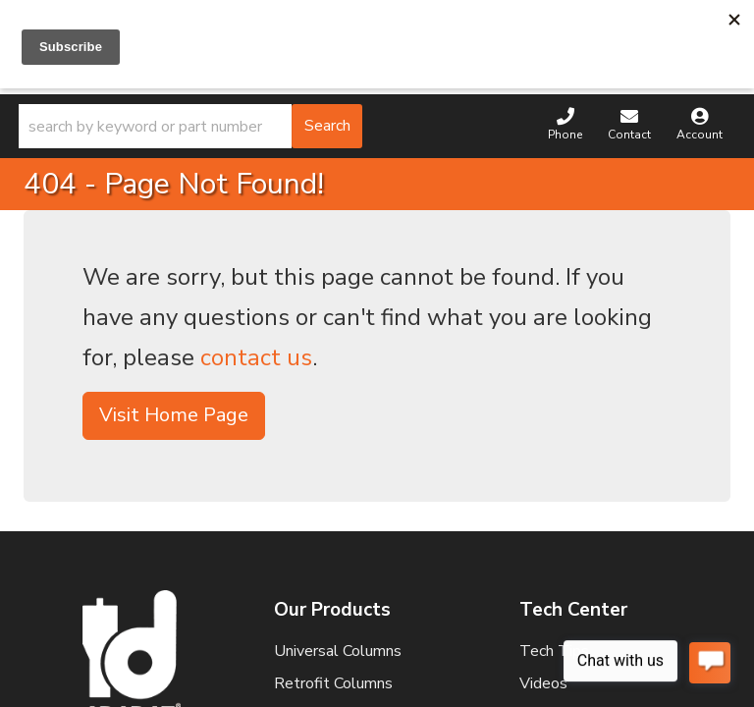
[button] (190, 126)
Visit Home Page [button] (173, 415)
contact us (256, 357)
